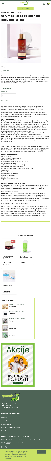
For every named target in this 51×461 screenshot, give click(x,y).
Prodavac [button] (6, 70)
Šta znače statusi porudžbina (10, 428)
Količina (3, 92)
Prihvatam (41, 452)
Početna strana (5, 12)
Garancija (4, 421)
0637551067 (26, 8)
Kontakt (4, 431)
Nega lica (19, 12)
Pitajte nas (4, 100)
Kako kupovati (6, 424)
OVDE (8, 443)
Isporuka (4, 418)
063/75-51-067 (13, 407)
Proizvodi (13, 12)
